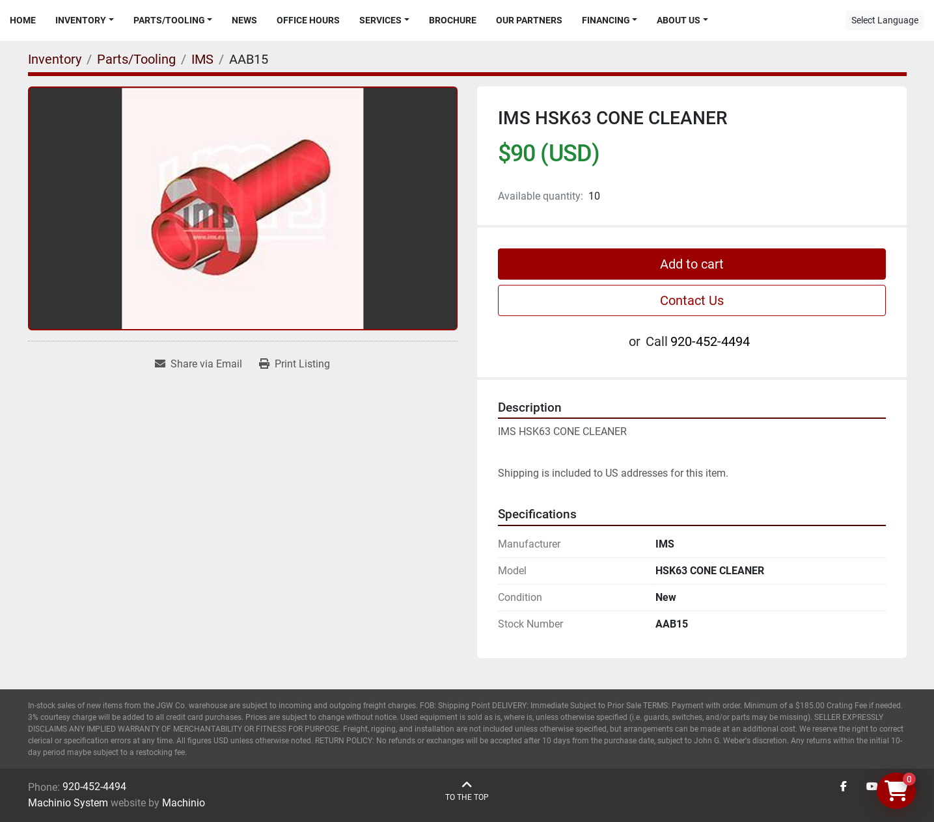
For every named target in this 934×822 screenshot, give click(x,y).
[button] (84, 20)
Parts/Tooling (169, 20)
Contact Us (692, 300)
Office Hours (308, 20)
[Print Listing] (294, 364)
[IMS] (202, 59)
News (244, 20)
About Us (678, 20)
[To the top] (467, 791)
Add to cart (692, 264)
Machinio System (68, 803)
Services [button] (380, 20)
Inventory (80, 20)
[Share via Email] (198, 364)
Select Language (884, 20)
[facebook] (843, 787)
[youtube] (872, 787)
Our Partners (529, 20)
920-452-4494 (710, 341)
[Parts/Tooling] (136, 59)
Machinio (183, 803)
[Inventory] (54, 59)
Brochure (452, 20)
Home (23, 20)
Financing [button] (606, 20)
